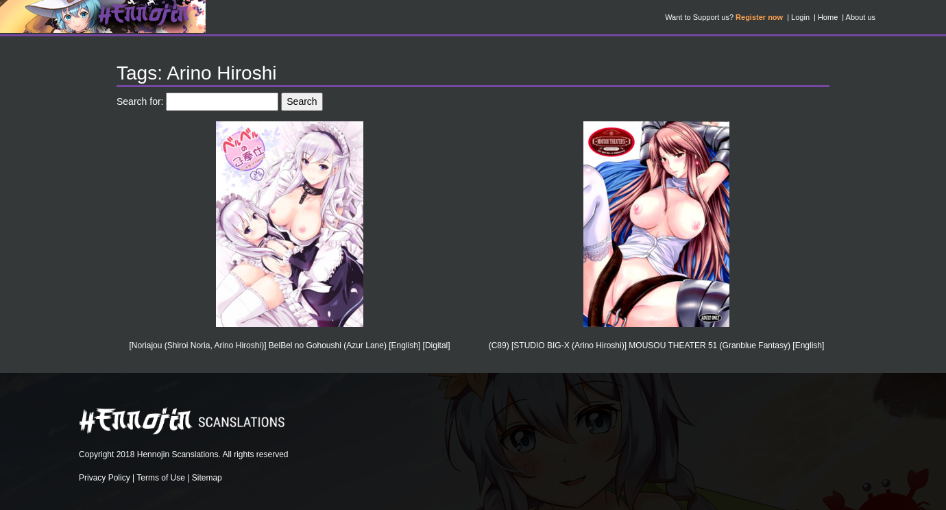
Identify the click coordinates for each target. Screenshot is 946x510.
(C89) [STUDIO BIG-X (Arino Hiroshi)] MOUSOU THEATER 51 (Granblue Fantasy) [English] (657, 345)
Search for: (140, 101)
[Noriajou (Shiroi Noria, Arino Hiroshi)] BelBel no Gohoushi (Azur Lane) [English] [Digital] (289, 345)
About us (860, 17)
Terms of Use (160, 478)
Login (800, 17)
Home (828, 17)
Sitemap (207, 478)
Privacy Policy (104, 478)
